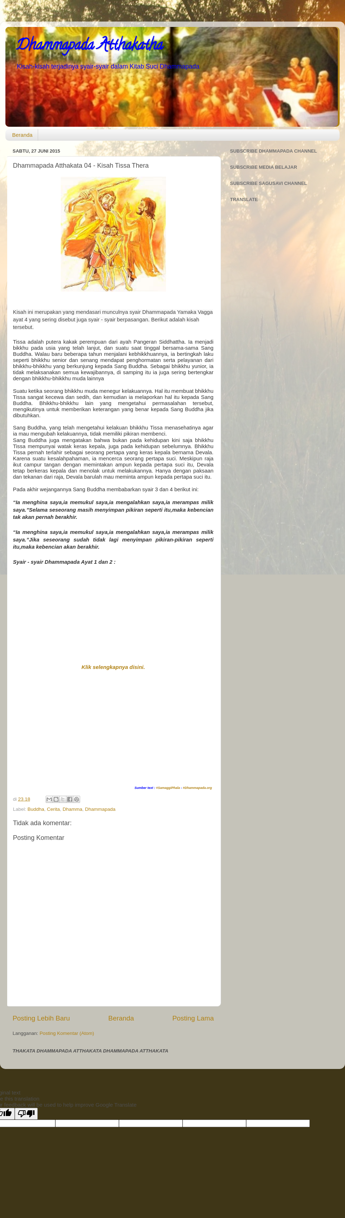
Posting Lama (193, 1018)
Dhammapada (100, 809)
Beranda (22, 135)
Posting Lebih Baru (41, 1018)
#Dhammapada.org (197, 788)
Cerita (53, 809)
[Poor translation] (26, 1114)
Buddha (36, 809)
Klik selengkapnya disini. (113, 667)
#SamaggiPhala (168, 788)
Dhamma (72, 809)
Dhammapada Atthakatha (89, 46)
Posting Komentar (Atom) (67, 1033)
